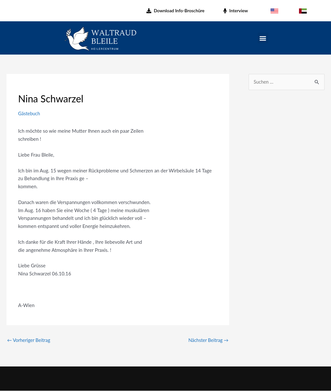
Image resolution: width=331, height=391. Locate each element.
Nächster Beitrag (208, 340)
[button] (263, 38)
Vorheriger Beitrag (29, 340)
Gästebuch (29, 113)
